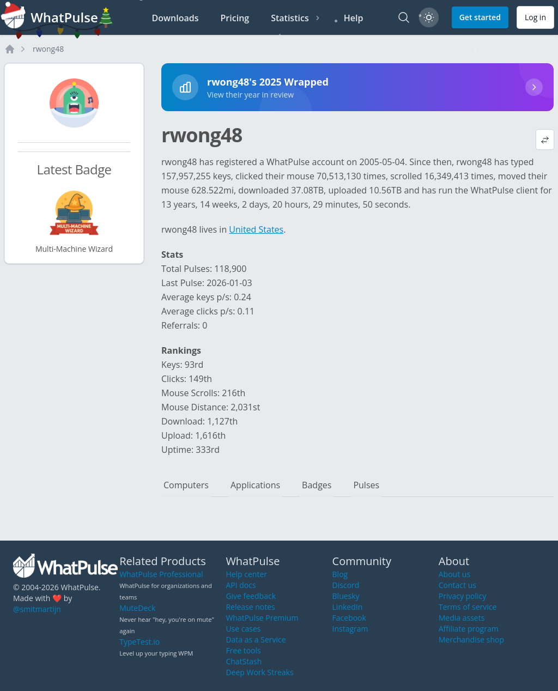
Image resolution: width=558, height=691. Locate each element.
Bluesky (346, 596)
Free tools (243, 650)
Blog (340, 574)
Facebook (349, 618)
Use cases (243, 628)
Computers (186, 485)
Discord (346, 585)
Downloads (175, 18)
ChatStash (244, 661)
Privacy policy (463, 596)
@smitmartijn (37, 609)
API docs (241, 585)
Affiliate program (469, 628)
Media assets (462, 618)
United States (256, 229)
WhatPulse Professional (161, 574)
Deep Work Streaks (259, 672)
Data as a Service (256, 639)
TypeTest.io (139, 642)
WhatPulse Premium (262, 618)
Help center (246, 574)
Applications (255, 485)
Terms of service (468, 607)
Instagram (350, 628)
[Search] (403, 17)
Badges (316, 485)
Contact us (457, 585)
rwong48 (48, 49)
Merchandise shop (471, 639)
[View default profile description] (545, 139)
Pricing (235, 18)
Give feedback (251, 596)
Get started (480, 17)
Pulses (366, 485)
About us (454, 574)
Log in (535, 17)
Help (353, 18)
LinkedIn (347, 607)
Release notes (250, 607)
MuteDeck (137, 608)
